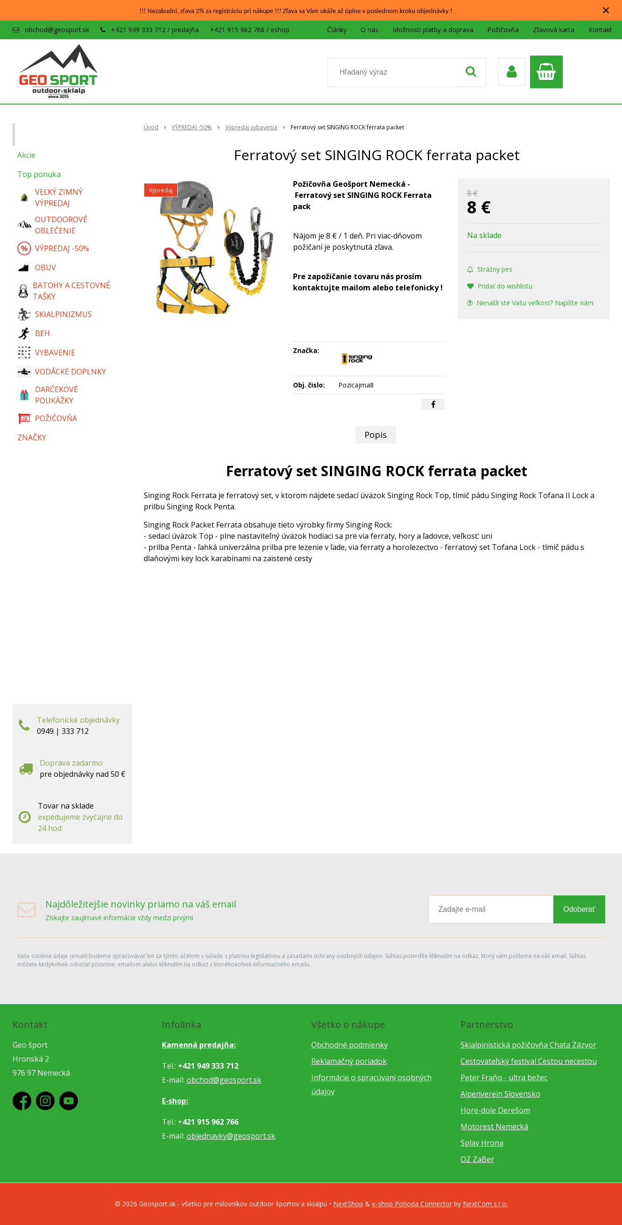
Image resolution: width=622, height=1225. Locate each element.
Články (337, 29)
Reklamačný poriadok (349, 1061)
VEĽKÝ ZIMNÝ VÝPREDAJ (50, 197)
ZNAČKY (31, 437)
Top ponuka (39, 174)
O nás (369, 29)
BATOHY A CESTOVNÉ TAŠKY (64, 291)
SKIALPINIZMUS (54, 314)
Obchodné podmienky (349, 1045)
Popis (375, 434)
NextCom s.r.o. (485, 1203)
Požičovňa (503, 29)
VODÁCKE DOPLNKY (61, 372)
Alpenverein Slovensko (500, 1094)
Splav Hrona (482, 1143)
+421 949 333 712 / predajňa (155, 29)
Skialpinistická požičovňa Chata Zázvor (528, 1045)
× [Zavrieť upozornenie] (606, 10)
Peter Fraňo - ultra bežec (504, 1077)
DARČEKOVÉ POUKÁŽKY (47, 395)
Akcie (26, 155)
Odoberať (579, 909)
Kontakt (600, 29)
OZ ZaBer (477, 1159)
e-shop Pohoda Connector (412, 1203)
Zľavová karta (553, 29)
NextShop (348, 1203)
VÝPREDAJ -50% (53, 248)
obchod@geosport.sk (57, 29)
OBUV (36, 267)
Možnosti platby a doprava (432, 29)
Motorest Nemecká (494, 1126)
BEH (33, 333)
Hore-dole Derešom (495, 1110)
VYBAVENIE (46, 352)
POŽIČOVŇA (47, 418)
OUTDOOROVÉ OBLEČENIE (52, 225)
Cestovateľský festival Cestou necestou (529, 1061)
